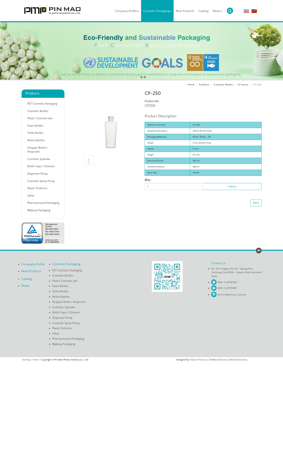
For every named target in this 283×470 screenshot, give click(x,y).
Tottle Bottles (35, 133)
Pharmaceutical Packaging (43, 203)
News (217, 11)
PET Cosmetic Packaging (42, 103)
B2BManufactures (218, 359)
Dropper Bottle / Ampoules (37, 150)
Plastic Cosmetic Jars (40, 118)
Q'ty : (148, 180)
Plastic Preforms (37, 188)
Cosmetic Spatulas (38, 159)
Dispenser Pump (37, 173)
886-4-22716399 (227, 282)
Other (31, 195)
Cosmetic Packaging (157, 11)
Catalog (203, 11)
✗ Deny (141, 377)
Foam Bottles (35, 125)
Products (204, 84)
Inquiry (232, 186)
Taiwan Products (199, 359)
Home (190, 84)
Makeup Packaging (38, 210)
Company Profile (127, 11)
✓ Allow (141, 372)
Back (256, 202)
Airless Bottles (36, 140)
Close (141, 364)
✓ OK (190, 468)
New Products (185, 11)
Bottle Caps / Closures (41, 166)
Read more (126, 402)
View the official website (150, 402)
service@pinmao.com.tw (232, 294)
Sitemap (26, 359)
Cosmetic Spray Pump (41, 181)
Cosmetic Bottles (223, 84)
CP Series (243, 84)
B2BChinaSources (237, 359)
